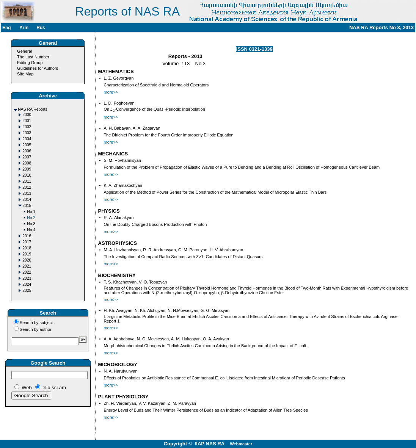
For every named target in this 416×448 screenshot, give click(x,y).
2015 (26, 206)
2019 (26, 254)
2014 (26, 199)
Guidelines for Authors (37, 68)
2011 (26, 181)
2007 (26, 157)
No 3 (31, 224)
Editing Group (29, 62)
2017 (26, 242)
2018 (26, 248)
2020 (26, 260)
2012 (26, 187)
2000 (26, 115)
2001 (26, 121)
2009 (26, 169)
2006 (26, 151)
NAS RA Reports (32, 109)
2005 (26, 145)
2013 (26, 193)
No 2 (31, 218)
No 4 (31, 230)
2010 (26, 175)
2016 (26, 236)
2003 (26, 133)
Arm (23, 27)
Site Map (25, 74)
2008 (26, 163)
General (24, 51)
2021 (26, 266)
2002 (26, 127)
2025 (26, 290)
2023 (26, 278)
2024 (26, 284)
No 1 (31, 212)
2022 (26, 272)
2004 (26, 139)
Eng (6, 27)
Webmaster (241, 444)
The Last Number (33, 57)
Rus (40, 27)
